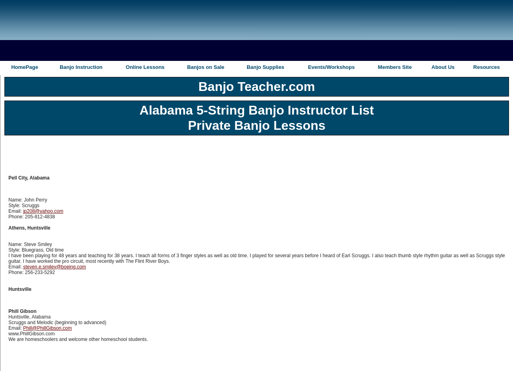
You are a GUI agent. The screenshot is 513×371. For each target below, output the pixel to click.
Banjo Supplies (265, 67)
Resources (486, 67)
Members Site (395, 67)
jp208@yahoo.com (43, 211)
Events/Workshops (331, 67)
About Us (443, 67)
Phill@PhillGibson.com (47, 328)
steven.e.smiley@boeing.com (54, 267)
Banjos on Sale (205, 67)
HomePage (24, 67)
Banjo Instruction (81, 67)
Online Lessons (145, 67)
